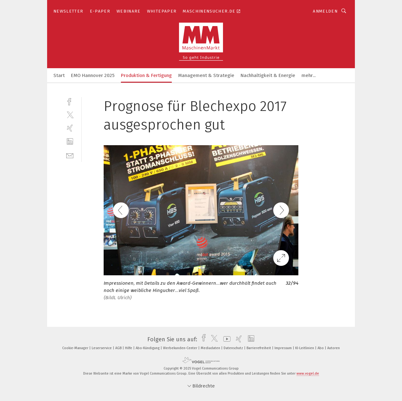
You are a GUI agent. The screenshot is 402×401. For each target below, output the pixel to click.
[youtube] (225, 339)
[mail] (70, 155)
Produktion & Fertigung (146, 75)
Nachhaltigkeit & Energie (268, 75)
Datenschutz (234, 348)
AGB (118, 348)
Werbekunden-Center (180, 348)
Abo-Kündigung (148, 348)
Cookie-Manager (75, 348)
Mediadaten (211, 348)
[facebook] (70, 101)
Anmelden (325, 11)
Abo (321, 348)
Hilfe (129, 348)
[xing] (70, 128)
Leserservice (102, 348)
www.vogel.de (307, 373)
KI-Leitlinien (305, 348)
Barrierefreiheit (259, 348)
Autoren (333, 348)
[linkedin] (70, 142)
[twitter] (70, 114)
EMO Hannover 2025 (93, 75)
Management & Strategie (206, 75)
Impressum (283, 348)
